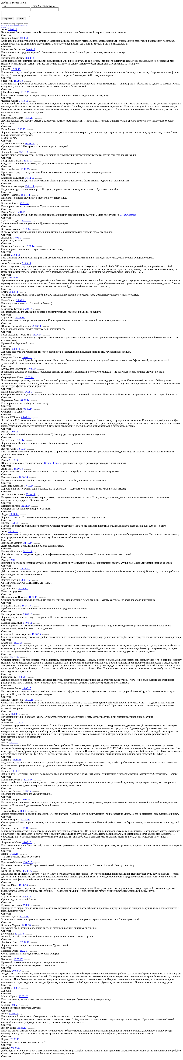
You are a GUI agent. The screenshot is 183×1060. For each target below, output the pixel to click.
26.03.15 (23, 589)
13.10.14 (22, 449)
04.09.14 (29, 392)
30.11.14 (15, 523)
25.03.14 (14, 292)
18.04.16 (25, 812)
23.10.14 (30, 495)
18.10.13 (24, 101)
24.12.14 (13, 532)
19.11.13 (28, 161)
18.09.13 (16, 70)
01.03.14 (26, 264)
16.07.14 (29, 378)
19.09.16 (28, 906)
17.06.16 (14, 854)
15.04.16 (26, 800)
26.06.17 (14, 1040)
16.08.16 (23, 886)
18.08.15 (22, 678)
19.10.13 (30, 144)
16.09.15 (29, 700)
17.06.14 (32, 369)
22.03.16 (28, 780)
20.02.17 (25, 943)
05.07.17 (15, 1048)
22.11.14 (26, 506)
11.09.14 (13, 432)
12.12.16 (19, 934)
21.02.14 (15, 255)
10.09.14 (20, 441)
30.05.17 (23, 997)
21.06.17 (22, 1028)
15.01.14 (30, 187)
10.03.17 (18, 960)
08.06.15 (28, 623)
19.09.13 (25, 93)
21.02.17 (24, 951)
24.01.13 (12, 30)
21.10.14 (13, 461)
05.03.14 (14, 278)
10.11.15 (15, 772)
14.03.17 (16, 988)
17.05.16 (25, 820)
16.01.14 (20, 213)
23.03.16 (26, 792)
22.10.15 (13, 743)
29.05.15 (28, 615)
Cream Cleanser (128, 215)
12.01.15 (13, 561)
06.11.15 (17, 760)
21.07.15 (14, 658)
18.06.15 (36, 635)
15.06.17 (13, 1014)
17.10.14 (29, 486)
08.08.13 (24, 39)
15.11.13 (23, 153)
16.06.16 (24, 829)
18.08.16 (27, 897)
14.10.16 (26, 926)
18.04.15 (26, 606)
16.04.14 (27, 358)
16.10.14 (18, 469)
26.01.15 (26, 581)
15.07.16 (28, 863)
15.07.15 (18, 643)
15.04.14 (37, 335)
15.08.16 (27, 871)
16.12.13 (25, 170)
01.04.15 (33, 598)
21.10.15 (18, 723)
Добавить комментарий (14, 2)
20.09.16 (24, 917)
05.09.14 (28, 409)
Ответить (6, 36)
